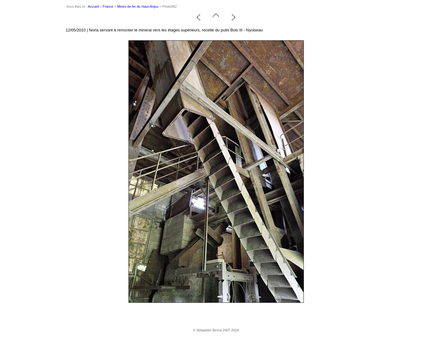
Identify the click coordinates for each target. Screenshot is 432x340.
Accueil (93, 6)
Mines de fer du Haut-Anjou (137, 6)
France (108, 6)
